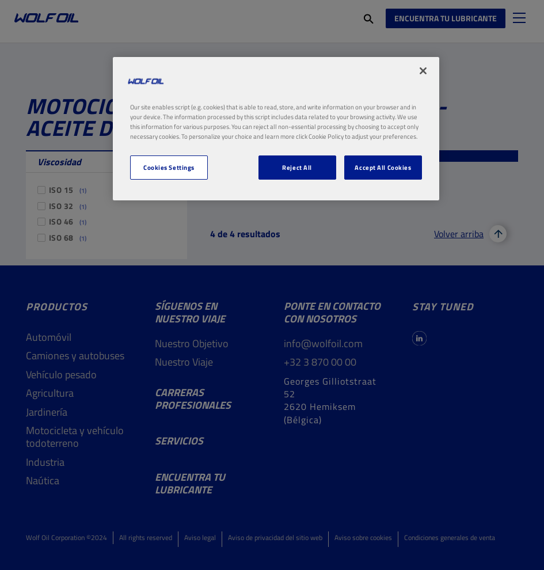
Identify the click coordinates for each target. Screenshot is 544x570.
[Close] (423, 70)
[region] (276, 128)
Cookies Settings (169, 167)
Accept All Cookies (383, 167)
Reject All (297, 167)
